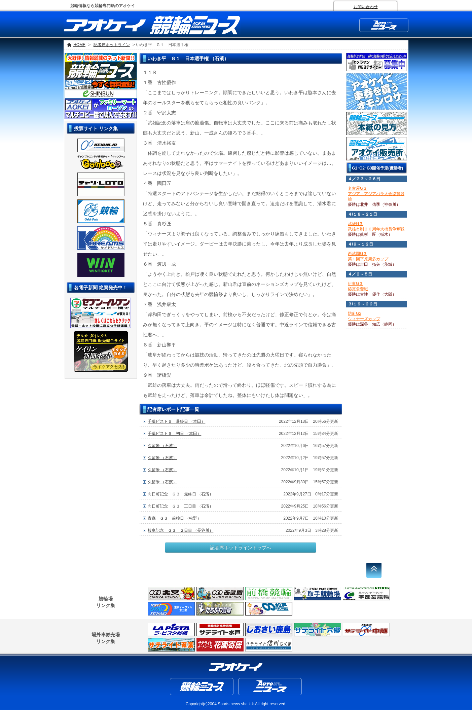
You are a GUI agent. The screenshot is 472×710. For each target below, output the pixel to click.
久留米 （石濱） (162, 445)
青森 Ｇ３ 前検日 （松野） (174, 518)
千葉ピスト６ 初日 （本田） (174, 433)
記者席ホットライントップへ (240, 547)
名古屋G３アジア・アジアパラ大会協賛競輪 (376, 193)
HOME (79, 44)
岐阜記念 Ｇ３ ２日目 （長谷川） (180, 530)
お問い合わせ (366, 6)
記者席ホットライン (112, 44)
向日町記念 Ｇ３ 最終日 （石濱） (180, 494)
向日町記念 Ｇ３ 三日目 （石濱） (180, 506)
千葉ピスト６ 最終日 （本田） (176, 421)
